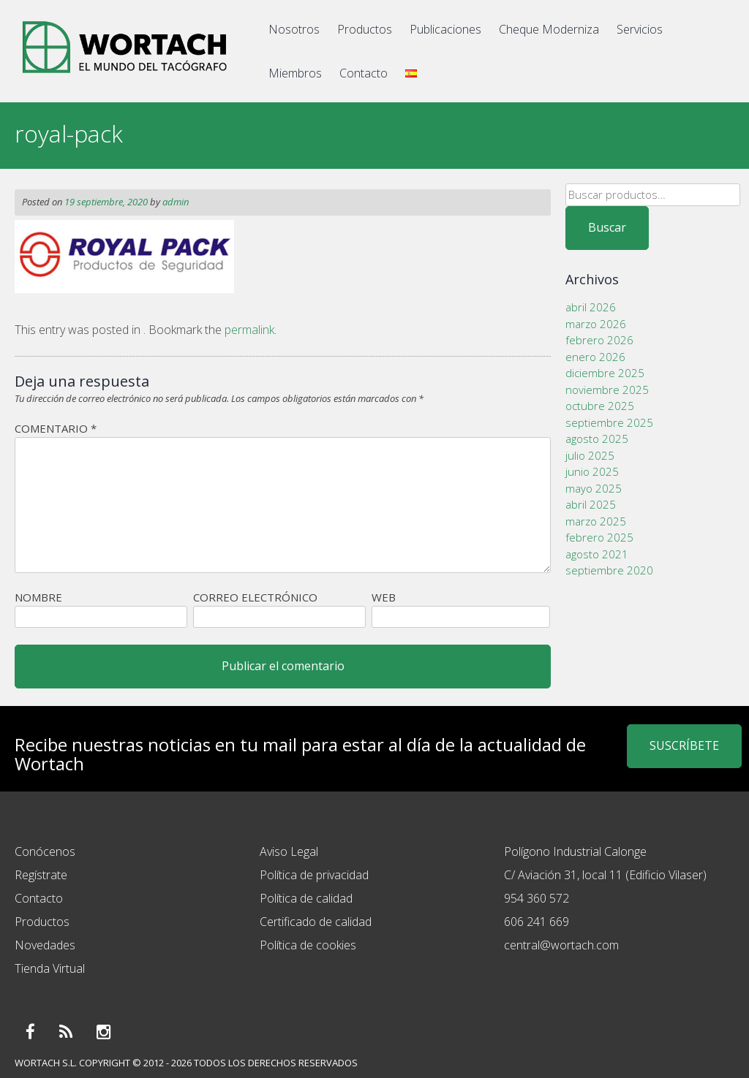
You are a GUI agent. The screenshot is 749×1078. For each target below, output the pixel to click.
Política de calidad (306, 898)
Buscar (607, 227)
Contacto (363, 73)
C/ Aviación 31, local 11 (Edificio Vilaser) (605, 875)
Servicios (640, 29)
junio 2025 (592, 471)
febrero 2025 (599, 537)
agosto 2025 (596, 438)
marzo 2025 (595, 521)
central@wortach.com (561, 945)
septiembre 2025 (609, 422)
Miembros (295, 73)
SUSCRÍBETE (684, 745)
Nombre (38, 597)
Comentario (56, 428)
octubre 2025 (599, 405)
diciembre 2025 (604, 372)
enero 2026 (595, 356)
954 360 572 (536, 898)
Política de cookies (308, 945)
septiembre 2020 (609, 570)
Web (384, 597)
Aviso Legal (289, 851)
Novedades (45, 945)
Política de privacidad (314, 875)
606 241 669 (536, 922)
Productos (364, 29)
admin (175, 201)
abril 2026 (590, 307)
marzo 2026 (595, 323)
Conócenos (45, 851)
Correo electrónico (255, 597)
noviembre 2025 (607, 389)
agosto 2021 (596, 554)
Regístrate (41, 875)
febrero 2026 (599, 340)
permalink (249, 330)
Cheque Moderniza (549, 29)
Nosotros (294, 29)
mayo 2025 (593, 488)
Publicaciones (445, 29)
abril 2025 (590, 504)
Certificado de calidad (316, 922)
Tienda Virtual (50, 968)
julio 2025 (589, 455)
